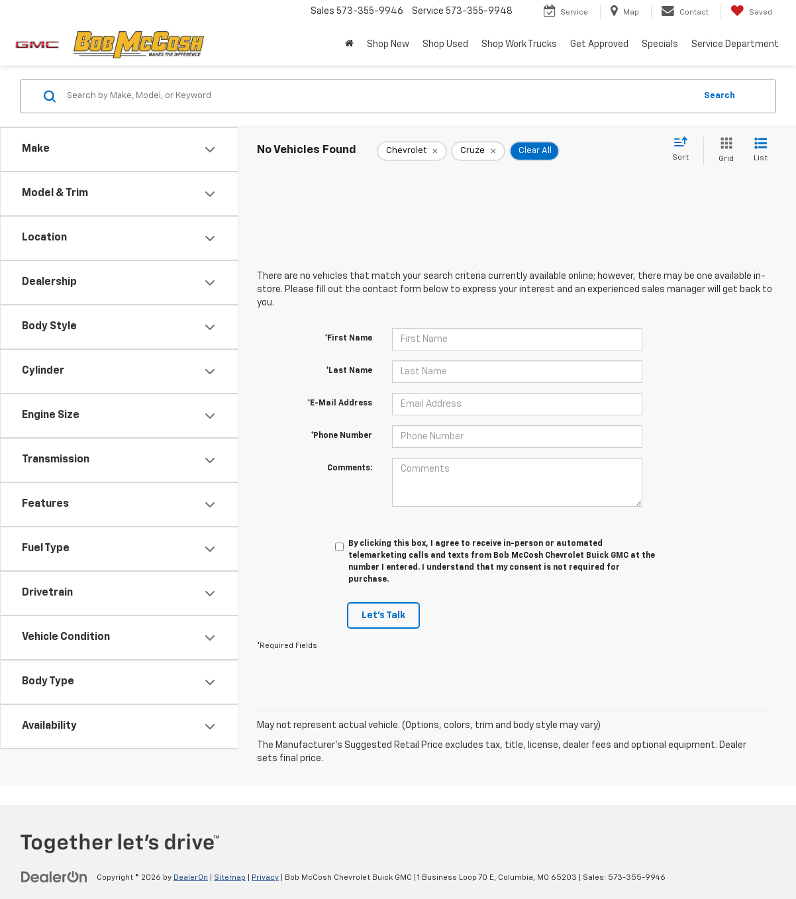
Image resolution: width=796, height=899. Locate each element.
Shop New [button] (388, 44)
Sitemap (230, 878)
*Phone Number (341, 436)
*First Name (348, 339)
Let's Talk (383, 615)
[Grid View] (723, 150)
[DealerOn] (54, 877)
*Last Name (349, 371)
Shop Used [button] (445, 44)
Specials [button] (660, 44)
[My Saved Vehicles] (751, 12)
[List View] (760, 150)
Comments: (349, 468)
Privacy (265, 878)
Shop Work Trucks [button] (519, 44)
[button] (349, 44)
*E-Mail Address (339, 403)
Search (719, 95)
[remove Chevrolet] (412, 151)
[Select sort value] (684, 149)
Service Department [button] (735, 44)
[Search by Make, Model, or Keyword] (379, 96)
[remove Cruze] (478, 151)
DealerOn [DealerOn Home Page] (191, 878)
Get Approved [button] (599, 44)
